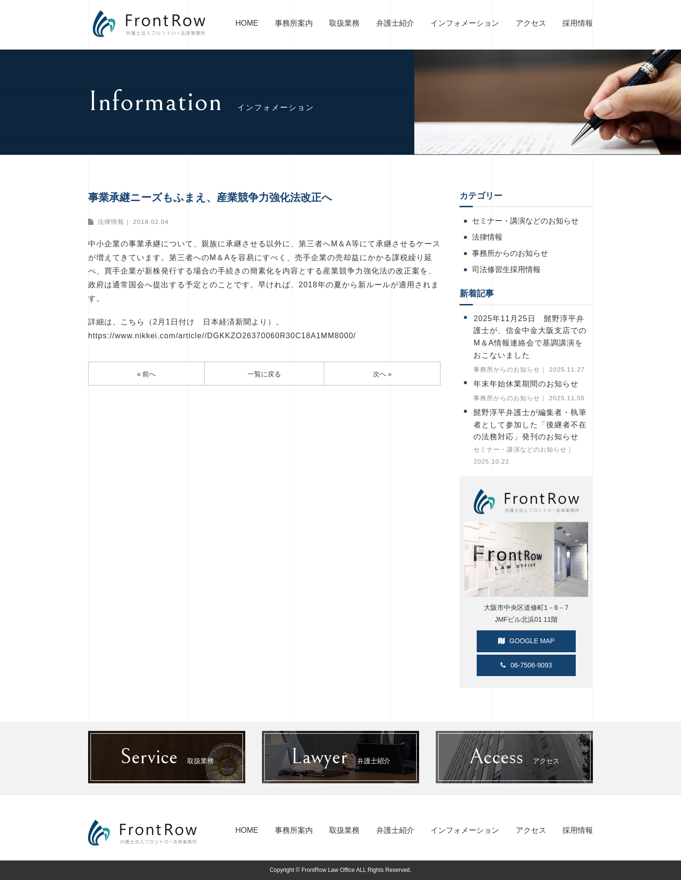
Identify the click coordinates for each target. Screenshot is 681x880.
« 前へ (146, 374)
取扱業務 (344, 23)
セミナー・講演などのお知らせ (525, 221)
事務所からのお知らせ (510, 253)
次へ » (382, 374)
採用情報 (577, 23)
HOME (246, 23)
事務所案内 (294, 23)
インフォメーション (465, 23)
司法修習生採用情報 (506, 269)
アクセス (531, 23)
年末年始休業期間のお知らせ (526, 384)
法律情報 (111, 221)
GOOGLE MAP (526, 641)
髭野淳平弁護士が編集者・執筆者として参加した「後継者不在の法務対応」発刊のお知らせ (530, 424)
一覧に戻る (264, 374)
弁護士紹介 (395, 23)
